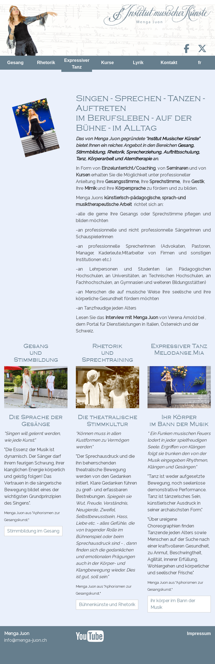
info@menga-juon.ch (25, 640)
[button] (33, 531)
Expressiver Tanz (77, 63)
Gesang (15, 62)
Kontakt (169, 62)
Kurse (107, 62)
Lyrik (138, 62)
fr (199, 62)
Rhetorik (46, 62)
